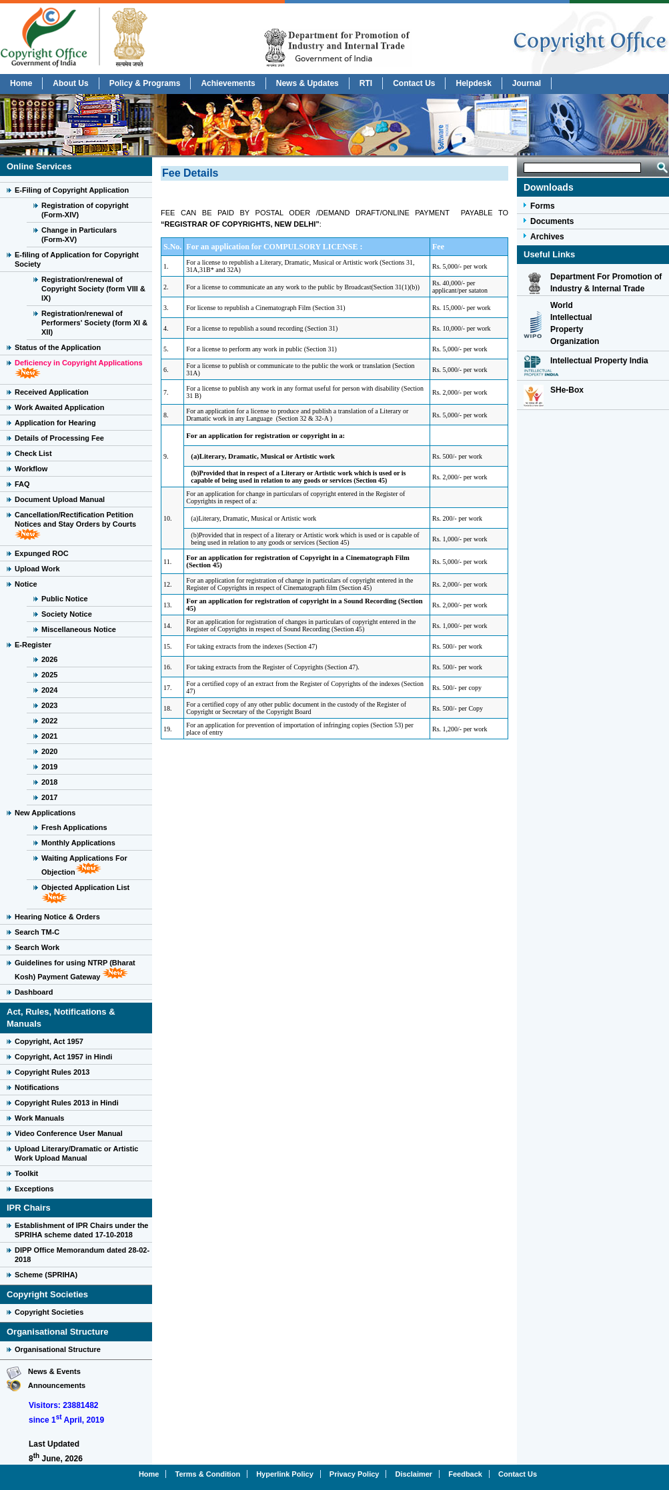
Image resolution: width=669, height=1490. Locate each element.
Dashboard (34, 992)
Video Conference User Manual (69, 1133)
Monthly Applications (78, 843)
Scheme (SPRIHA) (46, 1275)
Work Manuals (39, 1118)
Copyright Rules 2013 (52, 1072)
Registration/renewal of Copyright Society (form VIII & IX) (93, 288)
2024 (49, 690)
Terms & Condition (208, 1474)
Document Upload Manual (60, 499)
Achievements (228, 83)
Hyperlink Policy (284, 1474)
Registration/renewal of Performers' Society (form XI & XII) (94, 322)
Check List (33, 453)
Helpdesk (473, 83)
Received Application (52, 392)
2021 (49, 736)
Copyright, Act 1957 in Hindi (63, 1057)
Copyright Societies (49, 1312)
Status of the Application (58, 347)
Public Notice (64, 599)
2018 (49, 782)
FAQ (22, 484)
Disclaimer (414, 1474)
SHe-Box (567, 390)
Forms (542, 206)
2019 (49, 767)
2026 (49, 659)
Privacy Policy (354, 1474)
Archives (547, 236)
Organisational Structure (58, 1349)
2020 (49, 751)
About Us (70, 83)
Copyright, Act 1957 (49, 1041)
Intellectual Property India (599, 360)
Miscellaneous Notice (78, 629)
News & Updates (307, 83)
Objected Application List (85, 887)
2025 (49, 675)
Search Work (37, 947)
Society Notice (66, 614)
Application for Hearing (55, 423)
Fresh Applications (74, 827)
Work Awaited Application (59, 407)
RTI (366, 83)
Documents (552, 221)
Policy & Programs (145, 83)
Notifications (37, 1087)
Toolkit (26, 1173)
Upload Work (37, 569)
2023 (49, 705)
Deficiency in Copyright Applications (79, 363)
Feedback (465, 1474)
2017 (49, 797)
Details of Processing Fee (59, 438)
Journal (526, 83)
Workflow (31, 469)
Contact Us (414, 83)
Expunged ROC (42, 553)
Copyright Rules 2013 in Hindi (67, 1103)
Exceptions (34, 1189)
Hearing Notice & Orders (57, 917)
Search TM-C (37, 932)
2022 (49, 721)
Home (21, 83)
